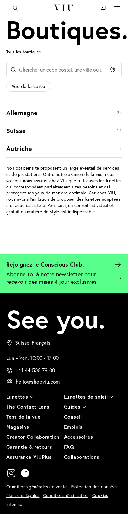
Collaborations (81, 456)
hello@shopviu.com (38, 382)
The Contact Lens (27, 406)
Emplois (73, 426)
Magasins (17, 426)
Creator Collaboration (32, 436)
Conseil (73, 416)
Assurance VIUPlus (29, 456)
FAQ (69, 446)
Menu (117, 8)
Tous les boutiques (23, 52)
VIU (64, 7)
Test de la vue (23, 416)
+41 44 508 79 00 (35, 370)
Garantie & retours (29, 446)
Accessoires (78, 436)
